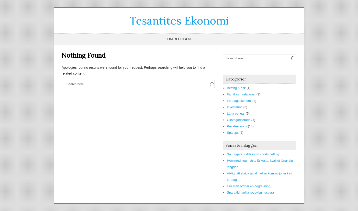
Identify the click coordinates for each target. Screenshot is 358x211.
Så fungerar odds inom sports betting (253, 154)
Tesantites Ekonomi (179, 20)
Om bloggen (179, 39)
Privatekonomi (237, 126)
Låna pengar (236, 113)
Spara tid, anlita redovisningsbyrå (250, 192)
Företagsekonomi (239, 101)
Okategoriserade (238, 120)
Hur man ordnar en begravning (248, 186)
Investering (235, 107)
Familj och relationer (241, 94)
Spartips (233, 132)
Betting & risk (236, 88)
